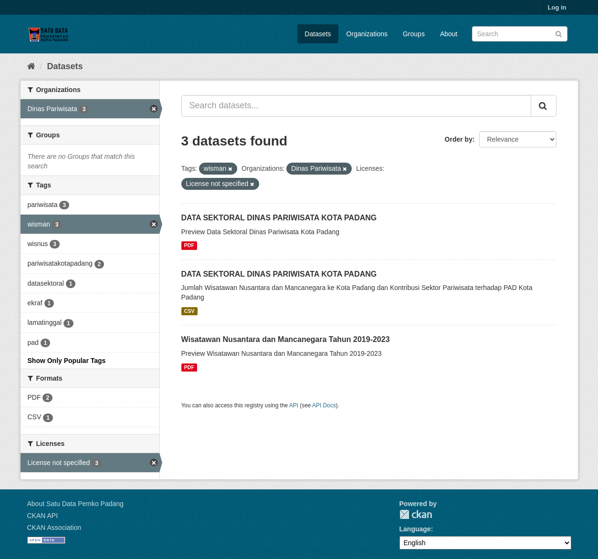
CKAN (415, 514)
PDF (189, 245)
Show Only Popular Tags (67, 360)
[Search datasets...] (356, 106)
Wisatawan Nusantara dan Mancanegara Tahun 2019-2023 (285, 339)
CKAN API (42, 515)
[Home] (31, 66)
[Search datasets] (519, 33)
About (449, 34)
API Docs (324, 405)
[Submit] (559, 33)
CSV (189, 311)
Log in (557, 7)
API (293, 405)
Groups (414, 34)
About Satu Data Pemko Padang (75, 503)
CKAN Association (54, 527)
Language (415, 529)
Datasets (317, 34)
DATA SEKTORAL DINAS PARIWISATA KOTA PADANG (279, 218)
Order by (458, 139)
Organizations (367, 34)
